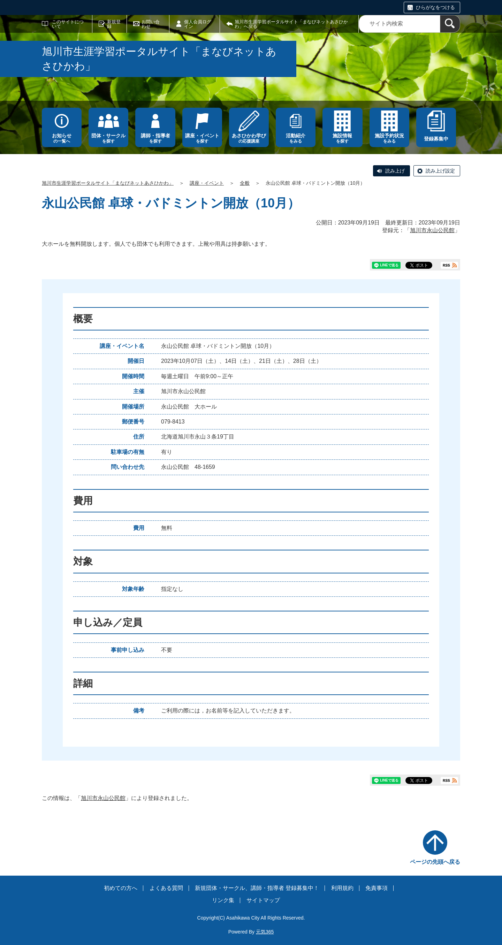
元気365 (265, 932)
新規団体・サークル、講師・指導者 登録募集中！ (257, 888)
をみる (295, 138)
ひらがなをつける (435, 7)
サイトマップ (263, 900)
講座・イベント (207, 183)
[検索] (450, 24)
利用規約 (342, 888)
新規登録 (114, 24)
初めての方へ (120, 888)
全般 (245, 183)
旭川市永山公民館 (432, 230)
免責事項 (376, 888)
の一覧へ (62, 138)
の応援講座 (249, 138)
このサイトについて (68, 24)
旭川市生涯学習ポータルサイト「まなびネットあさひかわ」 (108, 183)
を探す (108, 138)
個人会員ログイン (197, 24)
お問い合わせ (151, 24)
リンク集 (223, 900)
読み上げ (395, 171)
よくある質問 (166, 888)
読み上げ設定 (440, 171)
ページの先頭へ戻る (435, 862)
